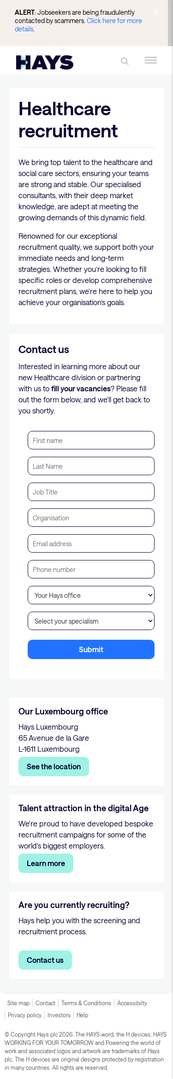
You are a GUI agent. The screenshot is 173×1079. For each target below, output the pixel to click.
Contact (45, 1003)
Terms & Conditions (86, 1003)
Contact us (45, 959)
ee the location (56, 766)
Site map (18, 1003)
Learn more (46, 863)
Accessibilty (132, 1003)
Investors (59, 1015)
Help (82, 1015)
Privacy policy (25, 1015)
